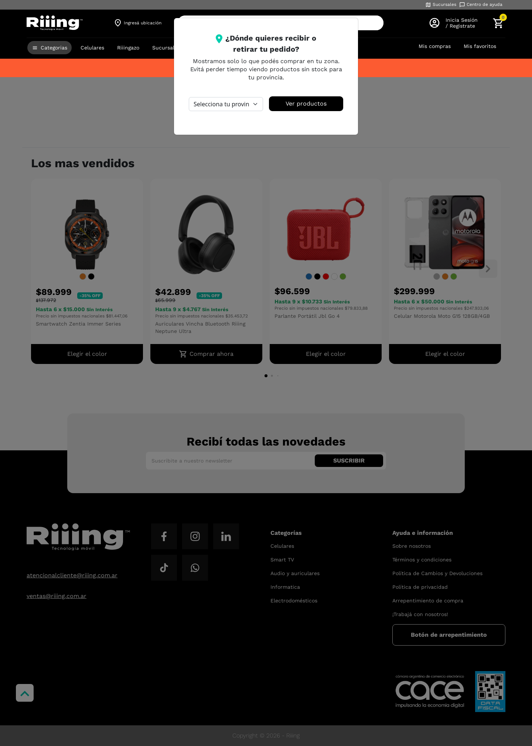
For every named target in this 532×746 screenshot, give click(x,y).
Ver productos (306, 103)
